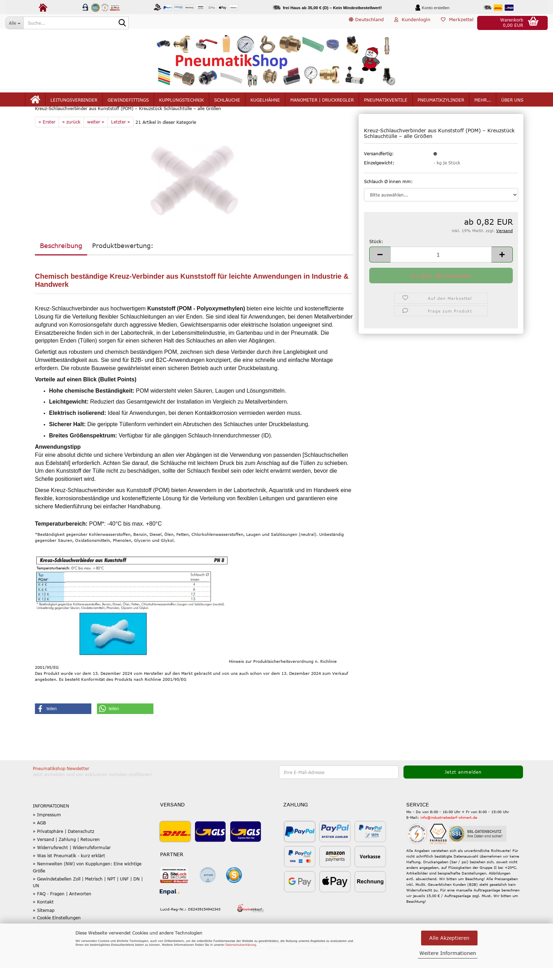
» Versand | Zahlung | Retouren (66, 856)
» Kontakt (43, 918)
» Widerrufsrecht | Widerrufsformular (72, 864)
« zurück (71, 138)
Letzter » (120, 138)
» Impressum (47, 831)
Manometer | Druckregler (322, 103)
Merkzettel (457, 22)
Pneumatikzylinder (441, 103)
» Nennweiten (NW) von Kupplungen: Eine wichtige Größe (87, 884)
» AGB (39, 839)
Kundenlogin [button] (412, 22)
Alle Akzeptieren (449, 938)
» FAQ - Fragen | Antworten (62, 910)
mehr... (482, 103)
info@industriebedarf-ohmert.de (448, 834)
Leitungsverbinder (73, 103)
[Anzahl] (441, 271)
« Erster (46, 138)
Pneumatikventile (385, 103)
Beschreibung (61, 262)
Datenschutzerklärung (240, 944)
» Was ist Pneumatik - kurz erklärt (69, 872)
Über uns (512, 103)
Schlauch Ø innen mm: (388, 197)
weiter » (95, 138)
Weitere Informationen (447, 953)
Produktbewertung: (122, 262)
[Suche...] (14, 23)
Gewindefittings (128, 103)
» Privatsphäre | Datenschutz (63, 847)
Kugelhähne (265, 103)
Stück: (376, 258)
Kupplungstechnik (181, 103)
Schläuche (227, 103)
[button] (366, 23)
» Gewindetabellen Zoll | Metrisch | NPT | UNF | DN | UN (88, 899)
